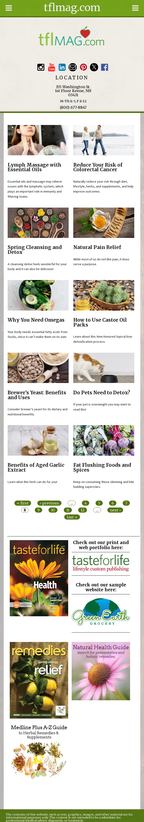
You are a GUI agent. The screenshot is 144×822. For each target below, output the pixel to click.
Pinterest (83, 67)
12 (82, 510)
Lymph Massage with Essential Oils (34, 167)
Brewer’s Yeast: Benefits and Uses (37, 395)
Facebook (105, 67)
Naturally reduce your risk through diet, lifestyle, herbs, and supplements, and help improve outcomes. (103, 186)
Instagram (41, 67)
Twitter (94, 67)
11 (67, 510)
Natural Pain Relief (97, 247)
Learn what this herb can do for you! (32, 482)
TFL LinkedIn (62, 67)
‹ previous (49, 503)
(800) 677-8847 (73, 107)
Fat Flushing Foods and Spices (102, 467)
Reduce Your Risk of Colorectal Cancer (97, 167)
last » (72, 517)
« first (23, 503)
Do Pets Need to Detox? (101, 393)
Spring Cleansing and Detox (35, 249)
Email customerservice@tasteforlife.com (73, 67)
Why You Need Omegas (36, 320)
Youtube (52, 67)
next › (115, 510)
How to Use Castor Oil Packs (100, 322)
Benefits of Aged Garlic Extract (36, 467)
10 (53, 510)
